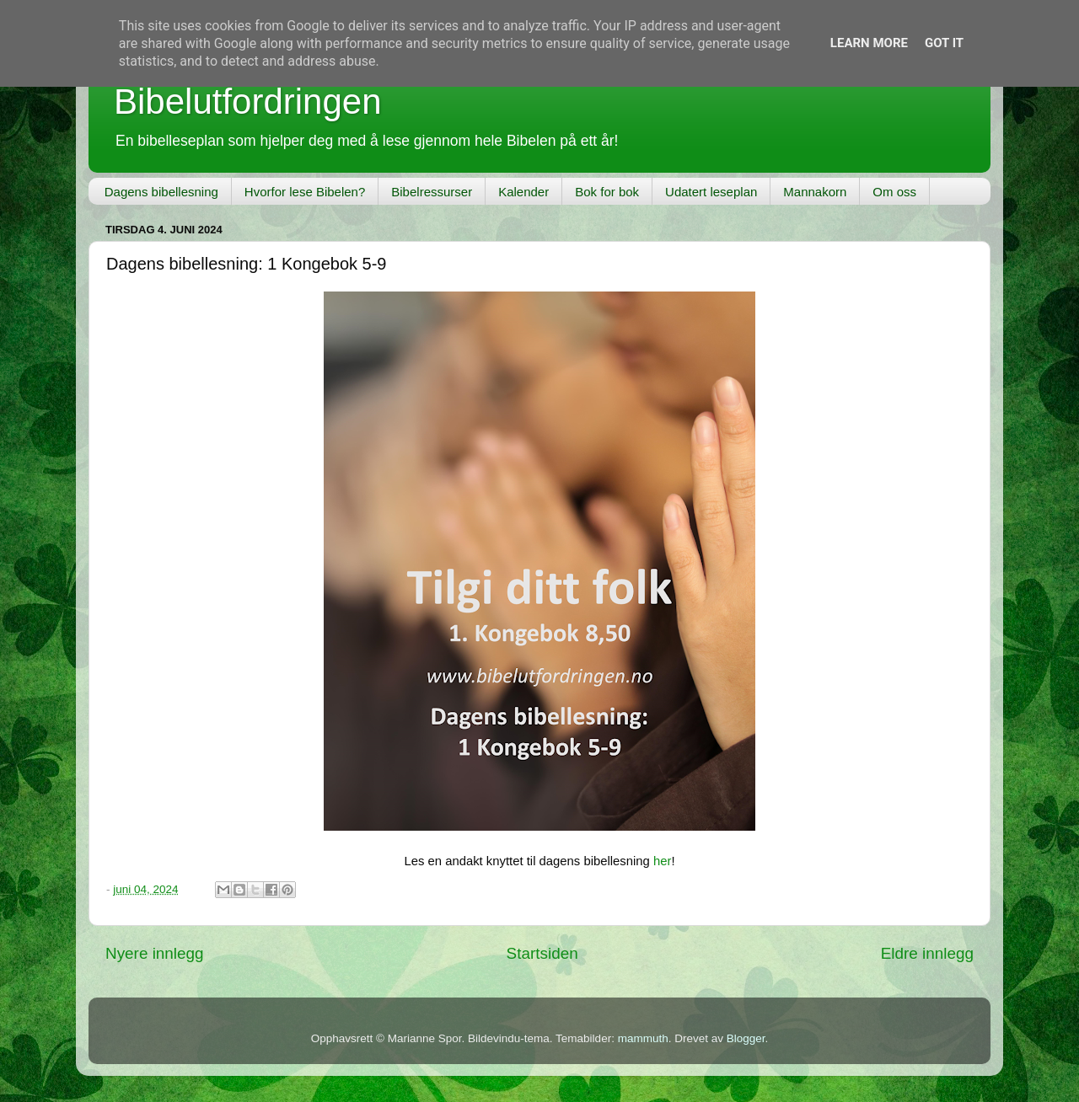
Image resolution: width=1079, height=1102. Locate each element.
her (662, 861)
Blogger (746, 1038)
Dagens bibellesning (161, 192)
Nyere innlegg (154, 953)
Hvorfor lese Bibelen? (304, 192)
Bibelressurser (431, 192)
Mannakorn (814, 192)
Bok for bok (607, 192)
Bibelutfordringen (248, 101)
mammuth (643, 1038)
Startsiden (542, 953)
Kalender (523, 192)
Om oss (894, 192)
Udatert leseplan (711, 192)
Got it (944, 43)
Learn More (869, 43)
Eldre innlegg (927, 953)
